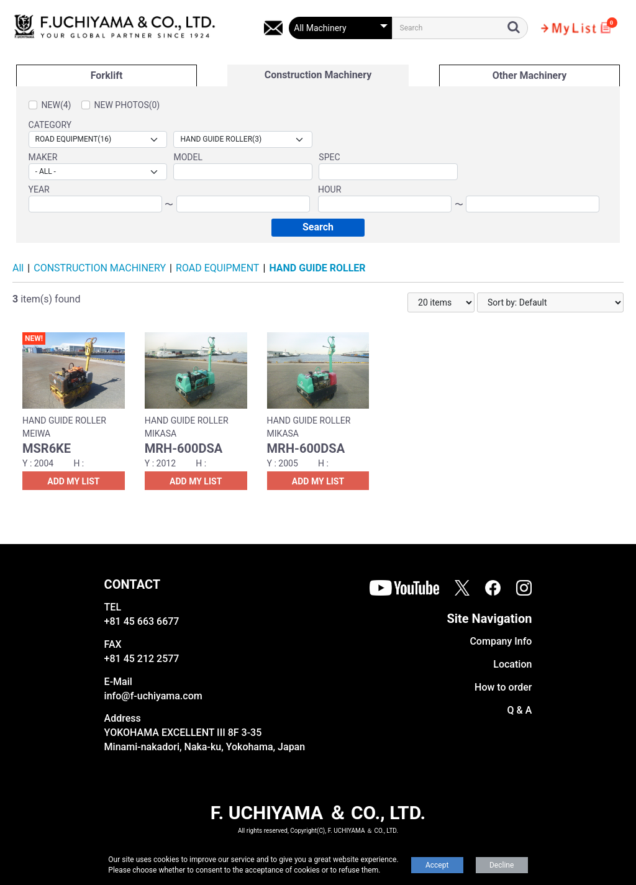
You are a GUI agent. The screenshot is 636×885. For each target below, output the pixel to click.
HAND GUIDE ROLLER (317, 268)
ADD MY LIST (73, 481)
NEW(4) (56, 105)
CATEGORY (50, 125)
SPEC (329, 157)
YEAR (39, 189)
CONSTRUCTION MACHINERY (100, 268)
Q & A (519, 710)
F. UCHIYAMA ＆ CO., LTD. (318, 813)
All (18, 268)
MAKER (43, 157)
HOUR (329, 189)
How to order (503, 687)
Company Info (501, 641)
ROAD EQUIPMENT (217, 268)
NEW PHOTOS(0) (127, 105)
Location (512, 664)
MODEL (187, 157)
